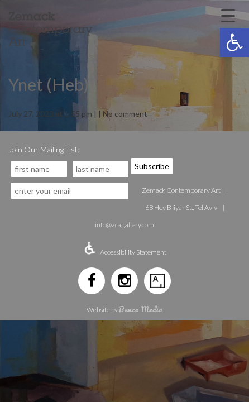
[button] (234, 42)
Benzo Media (140, 309)
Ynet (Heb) (48, 84)
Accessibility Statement (133, 252)
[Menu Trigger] (228, 15)
